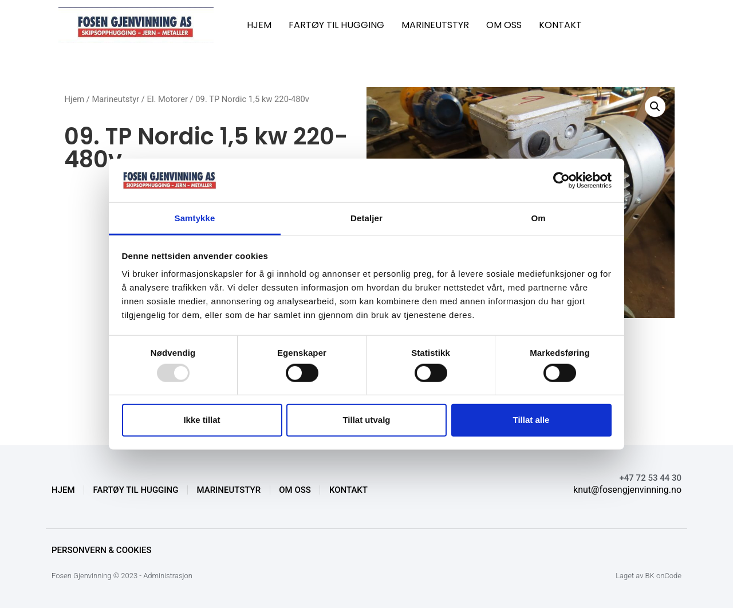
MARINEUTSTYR (435, 25)
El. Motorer (167, 99)
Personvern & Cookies (102, 550)
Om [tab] (538, 218)
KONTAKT (560, 25)
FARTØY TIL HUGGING (336, 25)
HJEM (259, 25)
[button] (655, 106)
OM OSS (504, 25)
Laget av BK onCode (648, 575)
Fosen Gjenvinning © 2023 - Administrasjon (122, 575)
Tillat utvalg (366, 420)
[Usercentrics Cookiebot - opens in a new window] (561, 180)
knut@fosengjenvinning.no (627, 489)
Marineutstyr (116, 99)
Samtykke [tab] (195, 218)
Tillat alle (531, 420)
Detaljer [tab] (366, 218)
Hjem (74, 99)
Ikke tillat (201, 420)
